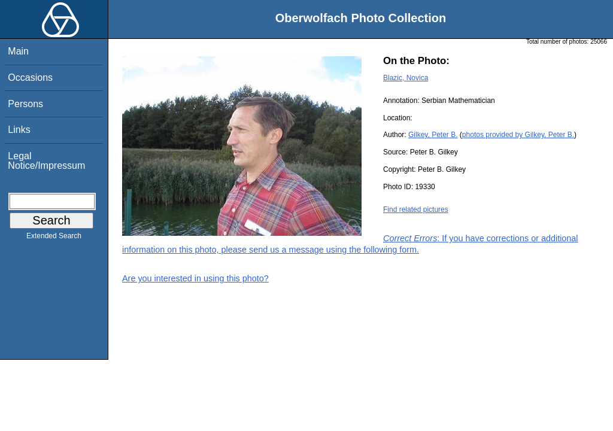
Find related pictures (415, 209)
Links (19, 130)
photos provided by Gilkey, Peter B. (518, 134)
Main (18, 51)
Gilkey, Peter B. (432, 134)
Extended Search (53, 238)
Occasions (30, 77)
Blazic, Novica (405, 78)
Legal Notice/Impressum (46, 161)
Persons (25, 104)
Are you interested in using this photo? (195, 278)
